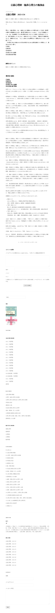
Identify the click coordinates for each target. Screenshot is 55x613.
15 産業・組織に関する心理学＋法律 (14, 490)
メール (7, 273)
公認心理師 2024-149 (11, 560)
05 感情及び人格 (9, 463)
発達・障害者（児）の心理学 (12, 410)
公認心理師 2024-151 (11, 547)
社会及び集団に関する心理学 (12, 408)
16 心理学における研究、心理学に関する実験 (16, 492)
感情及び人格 (9, 405)
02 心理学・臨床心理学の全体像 (13, 455)
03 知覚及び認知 (9, 458)
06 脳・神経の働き (10, 466)
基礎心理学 (8, 429)
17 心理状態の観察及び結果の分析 (14, 495)
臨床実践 (8, 439)
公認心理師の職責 (10, 394)
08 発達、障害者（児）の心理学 (13, 471)
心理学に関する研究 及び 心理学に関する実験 (16, 400)
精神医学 (8, 432)
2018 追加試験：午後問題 (12, 376)
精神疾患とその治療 (10, 418)
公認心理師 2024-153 (11, 549)
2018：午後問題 (9, 381)
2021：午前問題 (9, 357)
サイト (7, 276)
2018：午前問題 (9, 379)
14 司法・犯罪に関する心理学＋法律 (28, 242)
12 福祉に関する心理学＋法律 (13, 482)
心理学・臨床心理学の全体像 (12, 397)
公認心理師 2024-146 (11, 565)
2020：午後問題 (9, 365)
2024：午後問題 (9, 344)
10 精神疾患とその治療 (11, 477)
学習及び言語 (9, 402)
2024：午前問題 (9, 341)
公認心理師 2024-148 (11, 557)
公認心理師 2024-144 (11, 552)
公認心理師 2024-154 (11, 541)
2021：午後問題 (9, 360)
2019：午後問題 (9, 371)
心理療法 (8, 437)
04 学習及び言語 (9, 461)
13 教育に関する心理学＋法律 (13, 484)
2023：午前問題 (9, 347)
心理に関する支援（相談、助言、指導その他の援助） (18, 416)
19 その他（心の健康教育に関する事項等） (16, 500)
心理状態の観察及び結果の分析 (13, 413)
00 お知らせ (8, 450)
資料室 (7, 384)
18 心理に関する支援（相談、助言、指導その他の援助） (19, 498)
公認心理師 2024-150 (11, 544)
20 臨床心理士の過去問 (11, 503)
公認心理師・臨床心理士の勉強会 (27, 5)
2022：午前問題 (9, 352)
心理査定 (8, 434)
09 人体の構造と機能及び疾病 (13, 474)
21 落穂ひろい (9, 506)
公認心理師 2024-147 (11, 562)
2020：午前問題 (9, 363)
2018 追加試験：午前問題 (12, 373)
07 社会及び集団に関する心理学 (13, 469)
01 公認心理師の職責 (11, 453)
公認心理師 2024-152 (11, 554)
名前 (7, 269)
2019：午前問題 (9, 368)
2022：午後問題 (9, 355)
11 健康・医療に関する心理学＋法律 (14, 479)
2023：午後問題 (9, 349)
